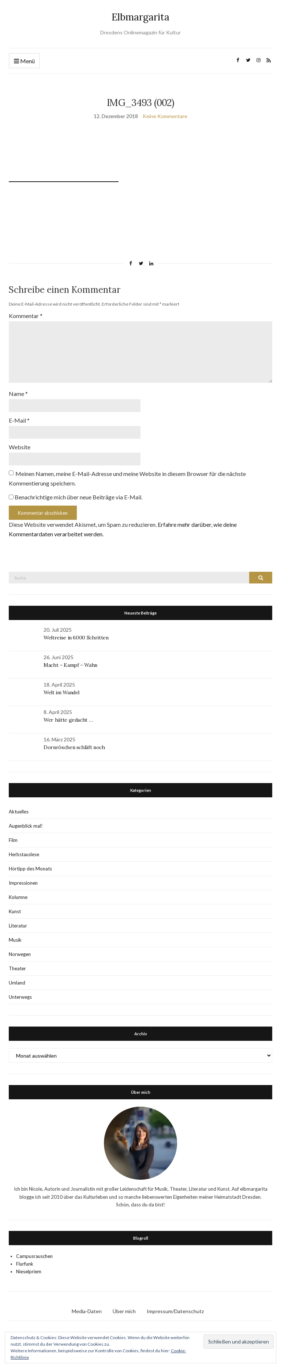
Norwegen (20, 954)
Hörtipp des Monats (30, 869)
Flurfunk (24, 1264)
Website (19, 446)
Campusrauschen (34, 1256)
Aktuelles (19, 812)
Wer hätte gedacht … (68, 720)
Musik (15, 940)
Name (18, 393)
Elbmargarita (140, 17)
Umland (17, 983)
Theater (17, 968)
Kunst (15, 911)
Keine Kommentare (165, 116)
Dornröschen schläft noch (74, 747)
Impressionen (23, 883)
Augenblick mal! (26, 826)
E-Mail (19, 420)
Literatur (18, 926)
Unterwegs (20, 997)
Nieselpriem (28, 1271)
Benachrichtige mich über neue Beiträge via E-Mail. (78, 497)
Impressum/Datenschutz (175, 1311)
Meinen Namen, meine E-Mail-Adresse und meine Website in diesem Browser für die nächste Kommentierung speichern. (127, 478)
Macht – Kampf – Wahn (70, 665)
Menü (24, 61)
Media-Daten (87, 1311)
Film (13, 840)
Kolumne (18, 897)
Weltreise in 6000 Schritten (76, 637)
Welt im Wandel (62, 692)
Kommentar (25, 315)
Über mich (124, 1311)
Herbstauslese (24, 854)
